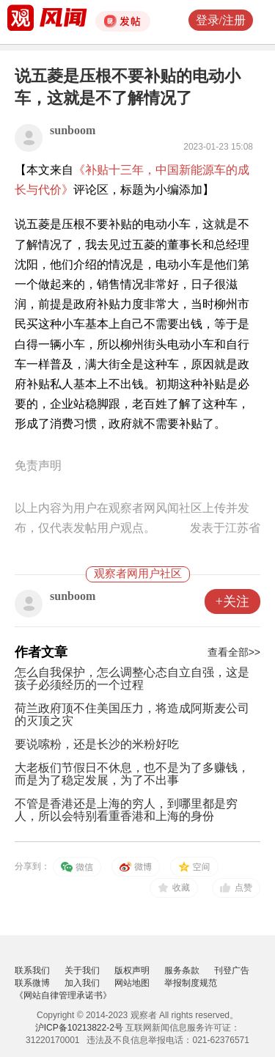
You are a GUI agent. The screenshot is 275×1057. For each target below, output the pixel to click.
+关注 (232, 601)
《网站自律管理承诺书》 (63, 995)
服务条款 (181, 970)
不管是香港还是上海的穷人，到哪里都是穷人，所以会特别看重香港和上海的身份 (126, 809)
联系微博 (32, 983)
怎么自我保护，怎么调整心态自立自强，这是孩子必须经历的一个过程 (132, 678)
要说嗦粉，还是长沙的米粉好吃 (97, 744)
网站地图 (132, 983)
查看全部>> (234, 652)
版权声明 (132, 970)
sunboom (72, 130)
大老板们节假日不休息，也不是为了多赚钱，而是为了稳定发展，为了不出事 (132, 773)
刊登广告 (231, 970)
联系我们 (32, 970)
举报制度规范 (190, 983)
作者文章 (41, 652)
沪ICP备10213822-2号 (79, 1028)
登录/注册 (221, 20)
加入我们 (82, 983)
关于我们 (82, 970)
